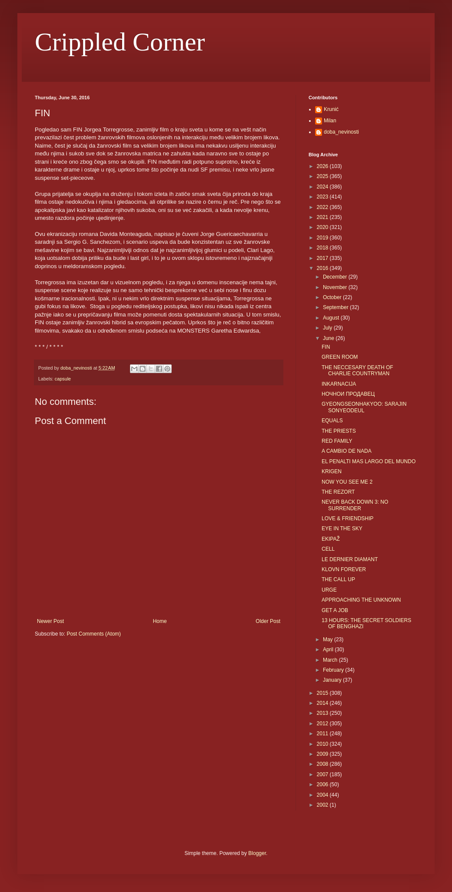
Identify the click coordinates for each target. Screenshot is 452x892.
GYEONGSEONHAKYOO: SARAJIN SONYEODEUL (364, 407)
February (334, 670)
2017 (323, 258)
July (328, 328)
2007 (323, 774)
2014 (323, 703)
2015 (323, 693)
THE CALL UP (338, 579)
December (336, 277)
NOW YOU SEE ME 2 (347, 482)
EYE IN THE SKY (342, 528)
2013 (323, 713)
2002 (323, 805)
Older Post (268, 621)
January (333, 680)
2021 (323, 217)
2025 (323, 176)
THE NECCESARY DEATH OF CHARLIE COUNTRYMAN (357, 370)
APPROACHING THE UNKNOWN (361, 600)
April (329, 649)
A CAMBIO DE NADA (347, 451)
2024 (323, 187)
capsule (63, 378)
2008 (323, 764)
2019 (323, 238)
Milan (330, 121)
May (328, 639)
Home (160, 621)
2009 (323, 754)
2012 (323, 723)
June (329, 338)
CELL (328, 549)
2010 (323, 744)
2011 (323, 733)
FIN (326, 347)
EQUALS (332, 420)
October (333, 297)
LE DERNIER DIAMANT (350, 559)
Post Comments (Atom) (93, 634)
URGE (329, 590)
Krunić (331, 109)
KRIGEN (332, 471)
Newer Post (50, 621)
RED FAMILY (337, 441)
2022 (323, 207)
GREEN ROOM (340, 357)
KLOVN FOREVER (344, 569)
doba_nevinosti (341, 132)
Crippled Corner (120, 41)
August (332, 318)
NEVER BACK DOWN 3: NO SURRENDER (355, 505)
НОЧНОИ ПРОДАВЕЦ (348, 394)
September (336, 307)
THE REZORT (338, 492)
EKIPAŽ (331, 539)
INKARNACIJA (339, 384)
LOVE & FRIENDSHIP (347, 518)
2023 (323, 197)
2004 (323, 795)
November (336, 287)
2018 (323, 248)
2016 (323, 268)
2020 (323, 227)
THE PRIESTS (339, 431)
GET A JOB (335, 610)
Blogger (257, 853)
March (331, 660)
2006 (323, 784)
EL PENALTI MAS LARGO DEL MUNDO (368, 461)
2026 (323, 166)
